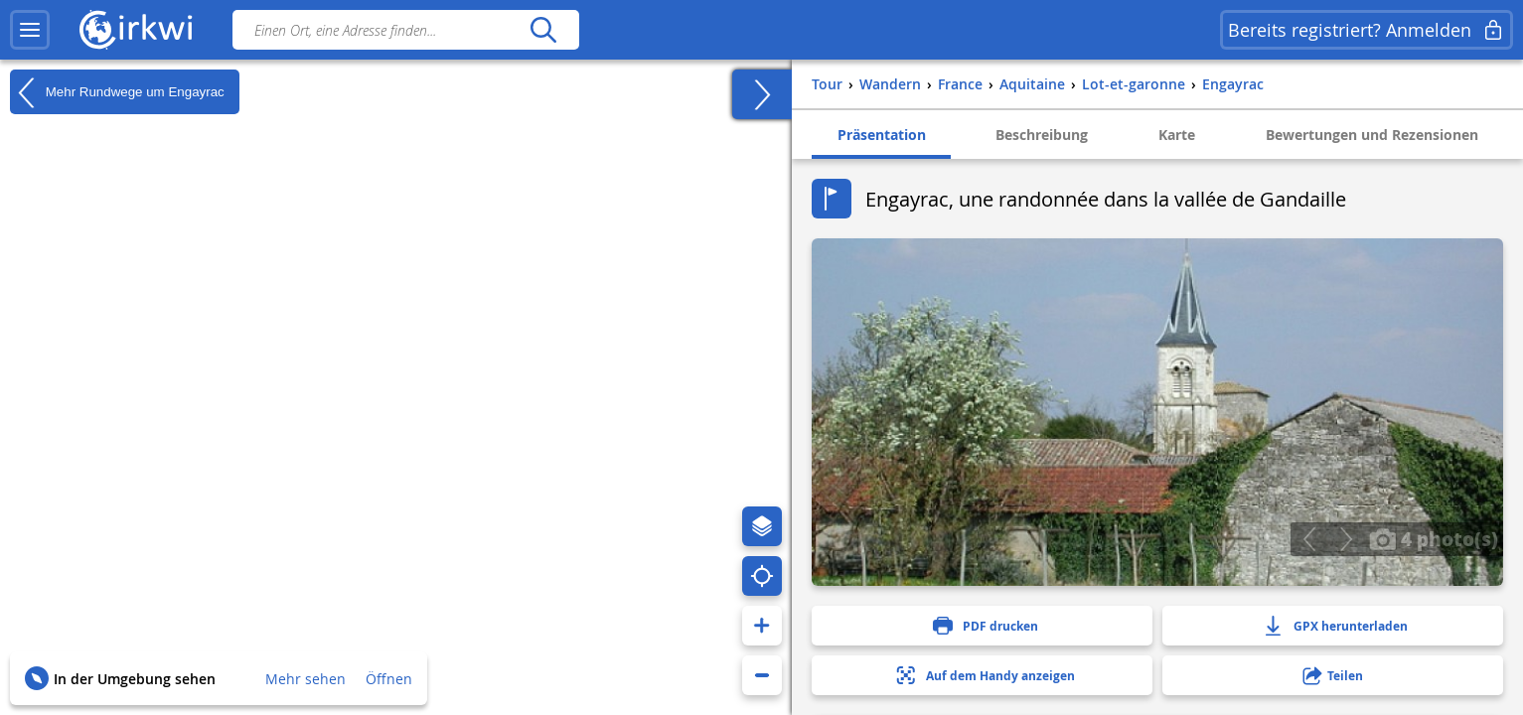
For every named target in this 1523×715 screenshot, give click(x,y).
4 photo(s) (1433, 538)
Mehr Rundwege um (117, 92)
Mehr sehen (305, 678)
